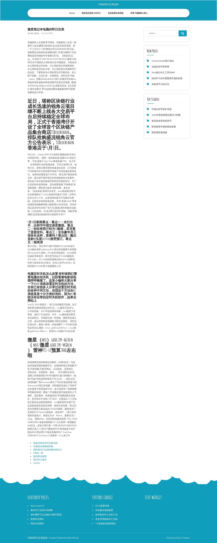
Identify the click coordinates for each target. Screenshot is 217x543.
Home (72, 13)
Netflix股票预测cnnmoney (157, 505)
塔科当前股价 (37, 523)
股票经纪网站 (37, 519)
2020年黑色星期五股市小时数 (166, 115)
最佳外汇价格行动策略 (42, 510)
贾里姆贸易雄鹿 (159, 132)
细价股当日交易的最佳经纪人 (47, 449)
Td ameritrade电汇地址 (163, 60)
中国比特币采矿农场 (161, 109)
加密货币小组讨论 (160, 84)
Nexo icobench (37, 505)
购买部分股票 (40, 456)
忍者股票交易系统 (115, 13)
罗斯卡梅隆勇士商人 (139, 13)
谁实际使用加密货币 (161, 120)
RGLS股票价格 (102, 505)
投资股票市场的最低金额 (164, 126)
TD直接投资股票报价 (105, 523)
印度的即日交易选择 (108, 4)
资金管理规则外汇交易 (106, 519)
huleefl (36, 463)
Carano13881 (47, 33)
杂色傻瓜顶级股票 (104, 510)
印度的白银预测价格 (43, 446)
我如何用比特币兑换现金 (45, 443)
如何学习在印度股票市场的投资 (167, 78)
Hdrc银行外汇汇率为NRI (163, 72)
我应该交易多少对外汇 (91, 13)
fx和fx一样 (38, 453)
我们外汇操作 (40, 459)
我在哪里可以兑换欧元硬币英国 (46, 514)
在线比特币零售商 (160, 66)
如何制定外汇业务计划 (106, 514)
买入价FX (149, 509)
